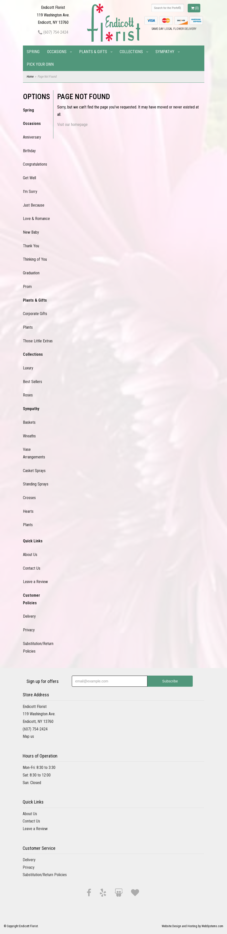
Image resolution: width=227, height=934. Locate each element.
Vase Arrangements (34, 453)
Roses (28, 395)
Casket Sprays (34, 470)
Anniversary (32, 137)
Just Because (33, 205)
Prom (27, 286)
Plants (28, 327)
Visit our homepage (72, 124)
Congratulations (35, 164)
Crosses (29, 497)
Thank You (31, 245)
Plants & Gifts (93, 51)
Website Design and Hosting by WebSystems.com (192, 926)
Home (30, 76)
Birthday (29, 150)
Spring (33, 51)
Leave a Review (35, 581)
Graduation (31, 273)
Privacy (29, 630)
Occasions (57, 51)
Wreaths (29, 436)
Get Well (29, 177)
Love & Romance (36, 218)
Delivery (29, 616)
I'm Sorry (30, 191)
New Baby (31, 232)
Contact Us (31, 568)
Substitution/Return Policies (38, 647)
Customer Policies (31, 599)
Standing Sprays (35, 484)
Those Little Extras (38, 341)
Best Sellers (32, 381)
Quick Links (33, 541)
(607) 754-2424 (53, 32)
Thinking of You (35, 259)
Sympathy (164, 51)
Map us (28, 736)
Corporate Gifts (35, 313)
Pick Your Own (40, 64)
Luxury (28, 368)
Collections (131, 51)
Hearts (28, 511)
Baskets (29, 422)
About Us (30, 554)
